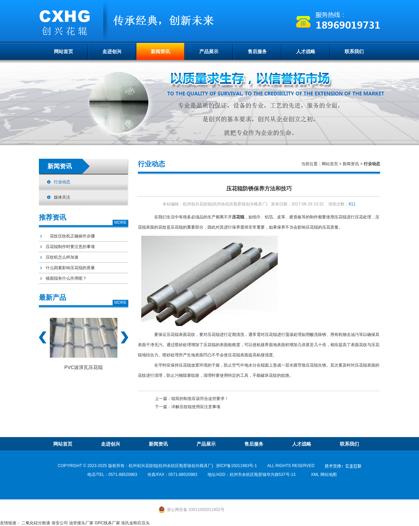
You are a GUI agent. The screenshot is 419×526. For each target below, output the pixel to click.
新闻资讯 (160, 51)
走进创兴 (111, 51)
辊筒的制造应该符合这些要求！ (200, 398)
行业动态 (62, 182)
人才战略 (305, 51)
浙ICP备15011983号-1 (236, 465)
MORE (120, 222)
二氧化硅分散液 (35, 523)
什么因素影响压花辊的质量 (70, 267)
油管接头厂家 (81, 523)
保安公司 (60, 523)
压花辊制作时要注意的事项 (70, 246)
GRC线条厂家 (107, 523)
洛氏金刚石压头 (135, 523)
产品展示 (208, 51)
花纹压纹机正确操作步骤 (70, 236)
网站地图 (328, 474)
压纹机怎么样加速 (62, 257)
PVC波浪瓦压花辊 (83, 367)
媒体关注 (62, 197)
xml (315, 474)
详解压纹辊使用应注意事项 (195, 406)
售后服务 (257, 51)
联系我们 (354, 51)
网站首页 (63, 51)
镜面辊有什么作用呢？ (66, 278)
